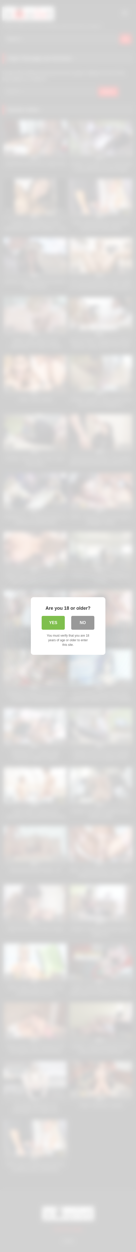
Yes (53, 622)
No (83, 622)
